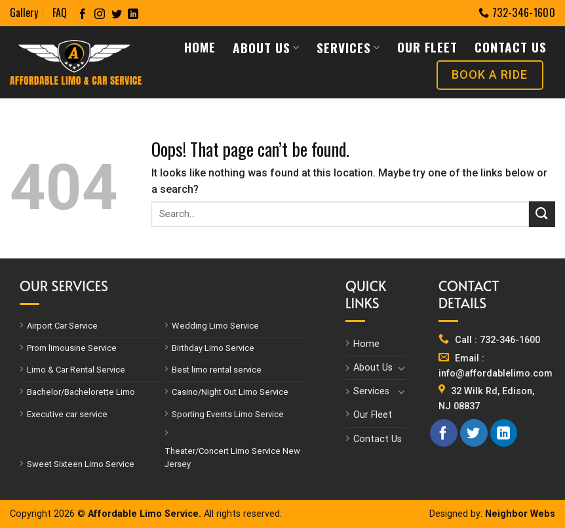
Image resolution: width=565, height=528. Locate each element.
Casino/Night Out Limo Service (230, 392)
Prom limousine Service (72, 348)
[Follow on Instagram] (99, 14)
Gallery (24, 12)
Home (200, 46)
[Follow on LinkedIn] (133, 14)
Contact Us (511, 46)
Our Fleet (427, 46)
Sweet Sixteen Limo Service (80, 464)
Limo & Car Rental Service (76, 370)
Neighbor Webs (520, 513)
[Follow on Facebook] (82, 14)
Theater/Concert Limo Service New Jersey (232, 458)
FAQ (59, 12)
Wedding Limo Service (215, 326)
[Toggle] (401, 368)
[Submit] (542, 214)
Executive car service (67, 414)
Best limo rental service (217, 370)
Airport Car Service (62, 326)
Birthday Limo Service (213, 348)
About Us (266, 47)
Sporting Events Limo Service (228, 414)
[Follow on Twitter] (116, 14)
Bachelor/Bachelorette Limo (81, 392)
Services (348, 47)
